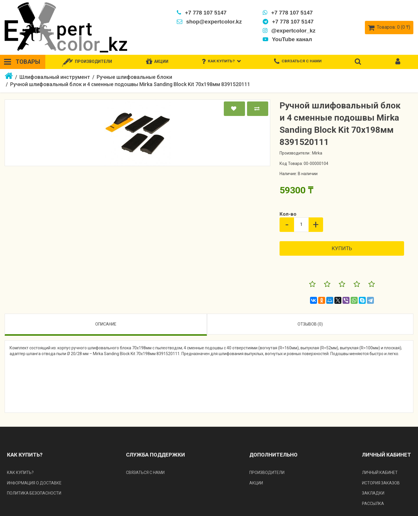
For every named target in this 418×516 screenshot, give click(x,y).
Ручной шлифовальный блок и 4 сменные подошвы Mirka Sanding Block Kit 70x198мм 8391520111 (130, 84)
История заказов (381, 483)
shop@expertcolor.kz (209, 22)
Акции (256, 483)
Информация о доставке (34, 483)
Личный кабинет (380, 472)
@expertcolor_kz (288, 31)
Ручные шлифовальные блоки (134, 77)
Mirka (317, 153)
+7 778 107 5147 (201, 13)
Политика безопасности (34, 493)
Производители (266, 472)
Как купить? (20, 472)
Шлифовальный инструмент (54, 77)
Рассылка (373, 503)
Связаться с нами (145, 472)
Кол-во (288, 214)
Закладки (373, 493)
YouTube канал (287, 39)
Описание (105, 324)
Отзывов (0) (310, 324)
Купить (341, 248)
